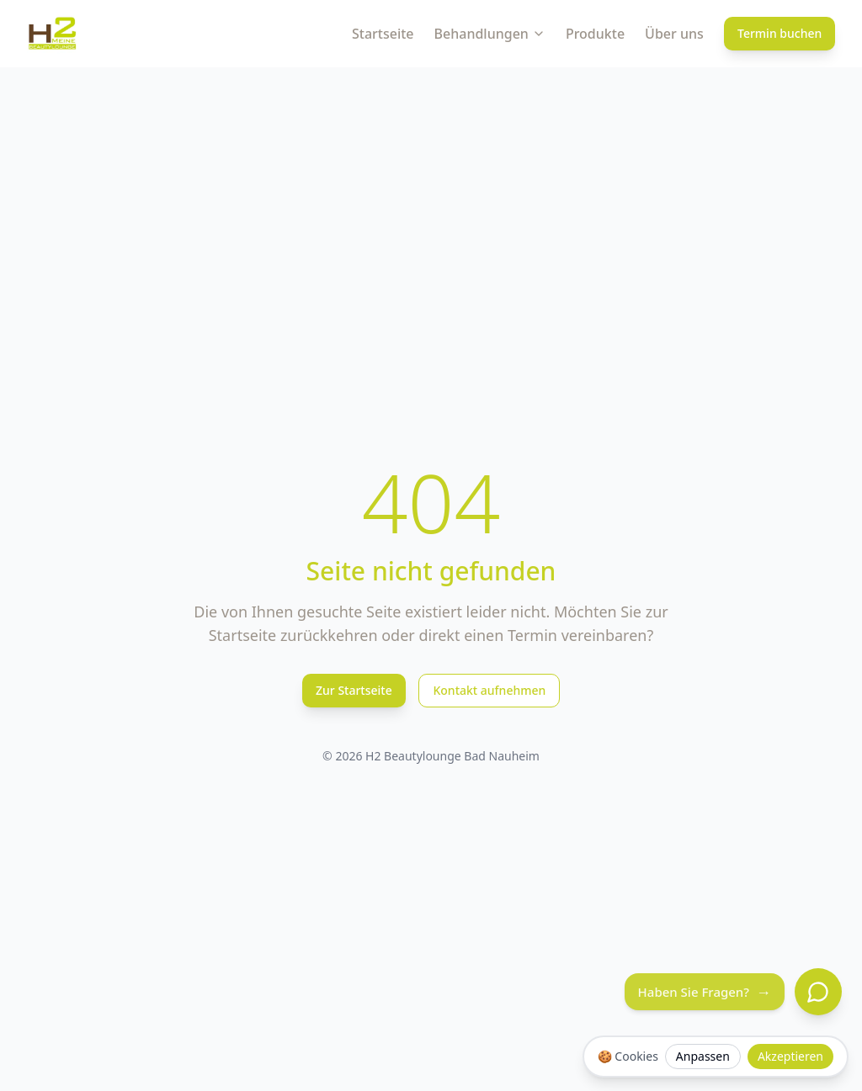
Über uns (674, 33)
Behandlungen (489, 33)
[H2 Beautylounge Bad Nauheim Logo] (52, 33)
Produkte (595, 33)
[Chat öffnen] (818, 991)
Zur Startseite (354, 690)
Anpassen (703, 1056)
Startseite (383, 33)
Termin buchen (779, 33)
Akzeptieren (790, 1056)
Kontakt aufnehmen (489, 690)
